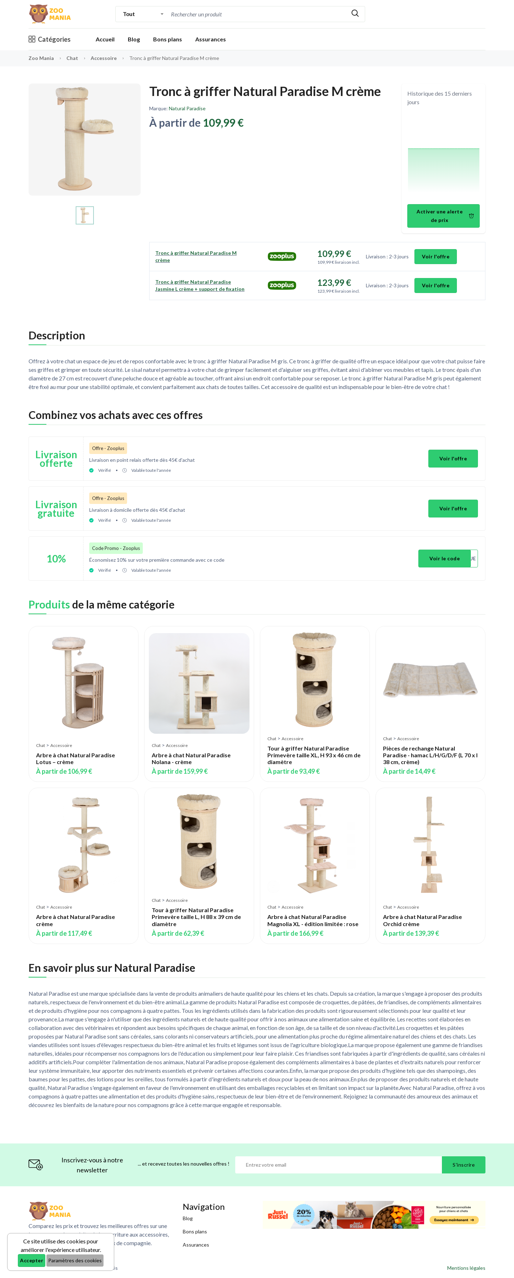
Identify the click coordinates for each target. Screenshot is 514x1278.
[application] (443, 156)
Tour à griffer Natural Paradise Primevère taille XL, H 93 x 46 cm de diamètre (314, 755)
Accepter (31, 1260)
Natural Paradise (187, 108)
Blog (134, 39)
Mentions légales (466, 1268)
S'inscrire (464, 1165)
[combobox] (143, 14)
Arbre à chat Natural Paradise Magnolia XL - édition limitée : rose (312, 920)
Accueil (105, 39)
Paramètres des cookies (75, 1260)
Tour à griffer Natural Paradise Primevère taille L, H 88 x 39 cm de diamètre (196, 916)
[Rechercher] (355, 14)
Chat (72, 58)
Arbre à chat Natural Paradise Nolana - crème (191, 758)
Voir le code (444, 558)
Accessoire (104, 58)
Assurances (210, 39)
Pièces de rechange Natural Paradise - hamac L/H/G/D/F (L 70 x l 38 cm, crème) (430, 755)
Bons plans (167, 39)
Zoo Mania (41, 58)
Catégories (50, 39)
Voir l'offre (435, 256)
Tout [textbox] (129, 13)
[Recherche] (257, 14)
